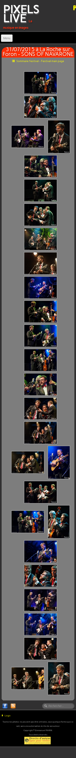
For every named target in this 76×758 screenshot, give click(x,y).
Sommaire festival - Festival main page (38, 61)
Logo (6, 715)
